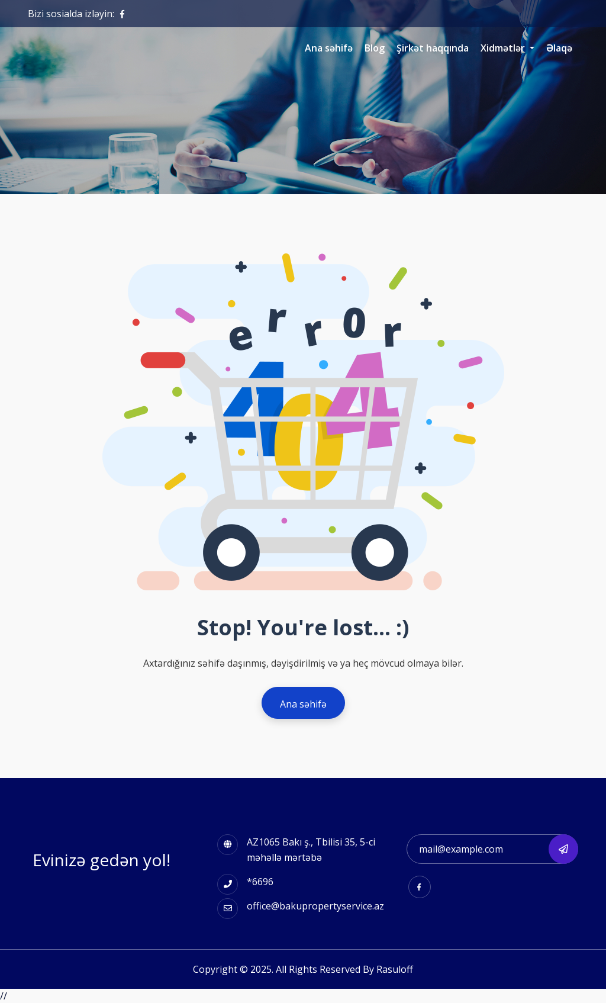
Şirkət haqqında (433, 47)
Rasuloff (394, 969)
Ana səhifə (329, 47)
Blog (375, 47)
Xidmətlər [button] (504, 47)
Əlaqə (559, 47)
